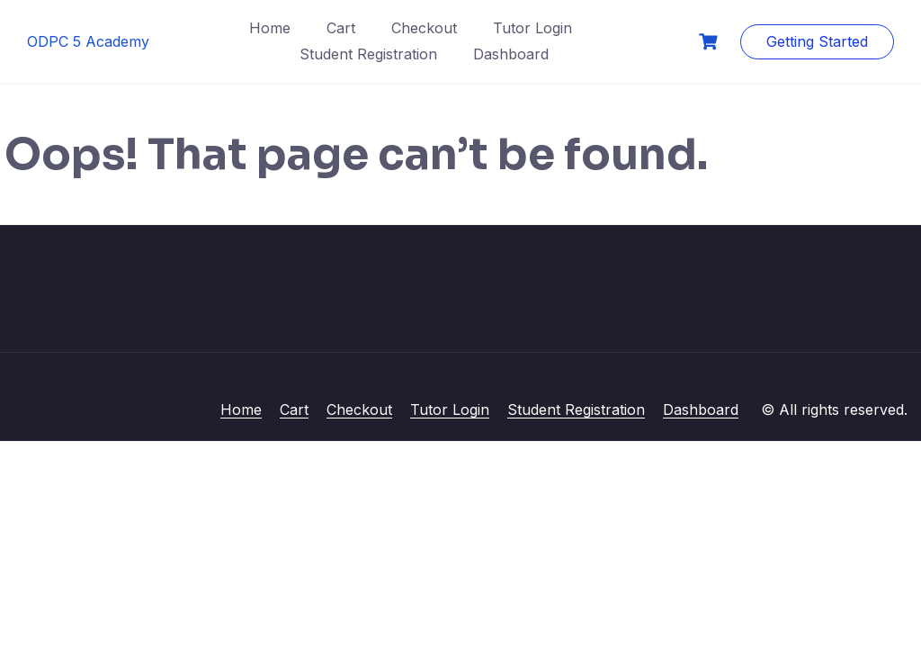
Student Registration (368, 54)
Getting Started (817, 41)
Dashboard (511, 54)
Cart (340, 28)
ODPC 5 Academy (88, 41)
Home (270, 28)
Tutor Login (532, 28)
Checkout (424, 28)
